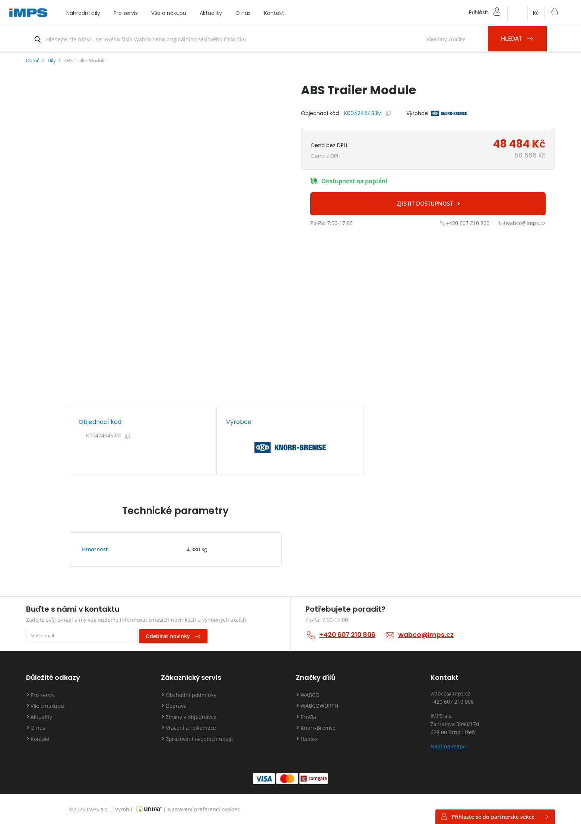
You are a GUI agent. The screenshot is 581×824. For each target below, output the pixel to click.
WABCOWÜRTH (322, 705)
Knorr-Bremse (320, 728)
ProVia (311, 716)
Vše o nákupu (168, 13)
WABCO (312, 693)
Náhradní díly (83, 13)
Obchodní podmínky (193, 693)
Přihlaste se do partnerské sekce (494, 816)
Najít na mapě (448, 745)
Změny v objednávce (193, 716)
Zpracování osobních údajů (202, 739)
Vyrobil (138, 808)
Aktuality (211, 13)
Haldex (311, 739)
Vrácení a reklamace (193, 728)
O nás (243, 13)
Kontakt (274, 13)
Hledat (522, 39)
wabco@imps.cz (429, 634)
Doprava (178, 705)
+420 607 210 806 (348, 634)
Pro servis (126, 13)
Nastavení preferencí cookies (204, 808)
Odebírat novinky (176, 635)
